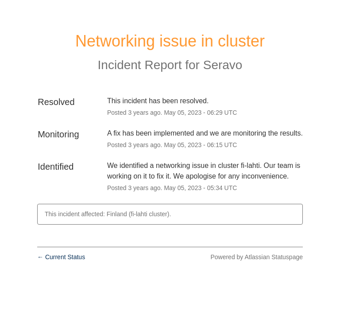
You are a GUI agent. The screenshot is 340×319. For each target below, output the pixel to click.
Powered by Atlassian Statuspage (256, 257)
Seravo (223, 65)
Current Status (61, 257)
